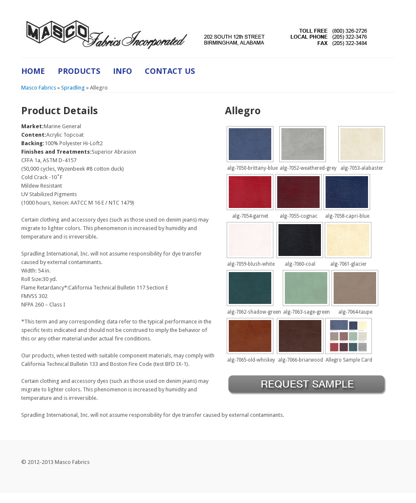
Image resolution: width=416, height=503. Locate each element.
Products (79, 71)
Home (33, 71)
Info (122, 71)
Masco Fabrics (38, 87)
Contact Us (170, 71)
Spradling (73, 87)
